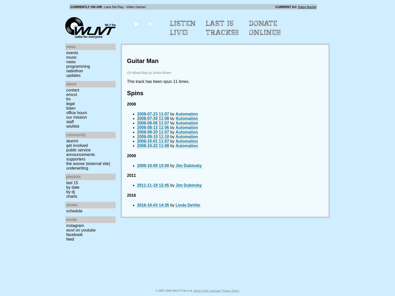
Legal (70, 104)
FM (68, 99)
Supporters (75, 159)
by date (72, 187)
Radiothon (74, 71)
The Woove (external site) (88, 163)
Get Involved (77, 145)
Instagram (75, 225)
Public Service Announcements (80, 152)
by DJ (70, 192)
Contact (72, 90)
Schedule (74, 211)
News (71, 62)
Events (72, 53)
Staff (70, 122)
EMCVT (71, 94)
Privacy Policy (231, 290)
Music (71, 57)
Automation (187, 114)
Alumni (72, 141)
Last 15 (72, 183)
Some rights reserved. (207, 290)
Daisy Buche (307, 7)
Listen (71, 108)
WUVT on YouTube (81, 230)
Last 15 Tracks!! (222, 28)
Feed (70, 239)
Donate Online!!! (265, 28)
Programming (78, 66)
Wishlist (72, 126)
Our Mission (76, 117)
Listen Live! (183, 28)
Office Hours (76, 113)
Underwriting (77, 168)
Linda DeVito (188, 205)
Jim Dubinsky (189, 165)
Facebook (74, 235)
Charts (71, 196)
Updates (73, 75)
